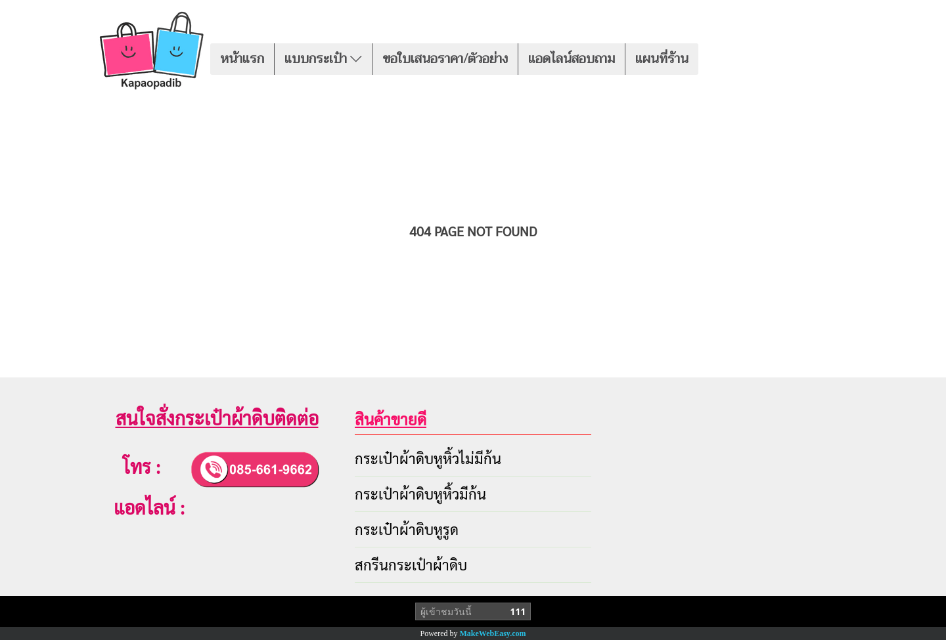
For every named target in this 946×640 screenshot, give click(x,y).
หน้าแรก (242, 58)
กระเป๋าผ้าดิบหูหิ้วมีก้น (420, 493)
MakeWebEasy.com (493, 633)
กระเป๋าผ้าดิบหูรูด (407, 529)
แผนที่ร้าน (661, 58)
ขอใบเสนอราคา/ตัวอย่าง (445, 58)
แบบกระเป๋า (323, 58)
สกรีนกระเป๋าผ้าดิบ (411, 564)
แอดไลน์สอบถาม (571, 58)
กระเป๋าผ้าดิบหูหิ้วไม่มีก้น (428, 458)
